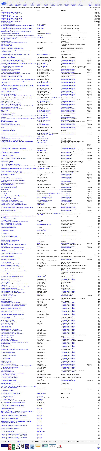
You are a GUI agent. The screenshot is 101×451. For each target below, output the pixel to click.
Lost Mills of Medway (5, 358)
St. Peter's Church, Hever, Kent (8, 374)
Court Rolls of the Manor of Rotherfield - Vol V (11, 19)
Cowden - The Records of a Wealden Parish (11, 268)
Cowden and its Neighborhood (7, 91)
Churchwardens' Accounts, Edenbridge (9, 200)
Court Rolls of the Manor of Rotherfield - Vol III (11, 16)
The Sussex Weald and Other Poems (9, 340)
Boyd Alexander (40, 249)
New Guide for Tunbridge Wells (8, 57)
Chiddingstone (52, 0)
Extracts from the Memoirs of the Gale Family (11, 104)
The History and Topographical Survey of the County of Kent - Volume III (17, 25)
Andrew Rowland (41, 404)
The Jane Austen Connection (7, 390)
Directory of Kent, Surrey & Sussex (9, 56)
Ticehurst (80, 4)
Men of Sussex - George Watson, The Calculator (12, 310)
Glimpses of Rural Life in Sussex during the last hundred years (15, 283)
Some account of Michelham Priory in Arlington (11, 75)
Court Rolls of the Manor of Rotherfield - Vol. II (11, 13)
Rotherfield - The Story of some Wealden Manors (12, 276)
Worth (73, 5)
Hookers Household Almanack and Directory (11, 223)
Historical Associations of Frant (8, 252)
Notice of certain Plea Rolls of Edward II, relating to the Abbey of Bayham (17, 95)
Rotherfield (46, 4)
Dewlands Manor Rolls (6, 15)
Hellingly (31, 3)
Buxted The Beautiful (5, 282)
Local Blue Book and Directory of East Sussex (11, 171)
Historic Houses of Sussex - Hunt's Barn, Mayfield (12, 333)
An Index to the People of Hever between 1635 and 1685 (14, 435)
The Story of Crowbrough (6, 297)
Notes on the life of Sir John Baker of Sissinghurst (12, 266)
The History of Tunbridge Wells (8, 24)
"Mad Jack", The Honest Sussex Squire (10, 278)
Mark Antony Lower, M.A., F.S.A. (44, 82)
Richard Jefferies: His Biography (8, 241)
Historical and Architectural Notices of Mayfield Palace (13, 61)
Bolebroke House (4, 243)
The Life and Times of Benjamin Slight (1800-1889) (12, 405)
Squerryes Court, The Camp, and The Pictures (11, 178)
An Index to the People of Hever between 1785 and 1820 (14, 425)
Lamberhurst (73, 3)
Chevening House (5, 177)
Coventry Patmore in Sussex (7, 371)
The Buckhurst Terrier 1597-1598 (8, 295)
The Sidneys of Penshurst (6, 220)
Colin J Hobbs (40, 396)
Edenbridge (3, 250)
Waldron (38, 5)
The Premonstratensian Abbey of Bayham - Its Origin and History (15, 81)
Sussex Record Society (66, 295)
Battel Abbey (3, 117)
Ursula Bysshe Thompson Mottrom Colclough (11, 393)
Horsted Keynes (60, 3)
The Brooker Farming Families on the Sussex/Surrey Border (14, 414)
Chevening (39, 0)
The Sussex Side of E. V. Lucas (8, 348)
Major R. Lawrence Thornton (7, 320)
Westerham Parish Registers (7, 427)
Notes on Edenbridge (5, 197)
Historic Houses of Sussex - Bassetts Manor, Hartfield (13, 292)
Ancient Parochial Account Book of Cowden (10, 124)
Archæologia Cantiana (66, 91)
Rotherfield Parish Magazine (7, 255)
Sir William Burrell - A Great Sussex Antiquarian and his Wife (14, 342)
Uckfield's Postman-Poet (6, 361)
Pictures (90, 3)
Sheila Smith (40, 392)
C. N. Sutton (39, 221)
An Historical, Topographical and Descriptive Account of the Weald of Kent (17, 35)
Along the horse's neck (6, 383)
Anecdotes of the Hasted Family (8, 226)
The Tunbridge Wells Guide (7, 27)
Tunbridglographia (5, 356)
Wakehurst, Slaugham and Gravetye (9, 94)
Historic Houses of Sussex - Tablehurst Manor (11, 307)
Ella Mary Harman (41, 376)
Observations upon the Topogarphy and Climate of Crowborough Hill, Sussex (18, 168)
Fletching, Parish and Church (7, 70)
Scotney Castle (4, 181)
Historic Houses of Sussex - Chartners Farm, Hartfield (13, 305)
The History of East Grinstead (7, 230)
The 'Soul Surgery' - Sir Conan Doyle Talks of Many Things (14, 270)
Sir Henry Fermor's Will (6, 22)
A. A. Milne (3, 359)
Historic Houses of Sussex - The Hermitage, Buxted (12, 289)
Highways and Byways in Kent (7, 256)
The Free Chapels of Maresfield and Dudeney (11, 89)
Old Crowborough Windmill (7, 324)
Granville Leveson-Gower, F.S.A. (44, 195)
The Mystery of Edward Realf (7, 399)
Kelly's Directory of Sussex (7, 161)
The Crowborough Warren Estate (8, 380)
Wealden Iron (4, 285)
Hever (46, 3)
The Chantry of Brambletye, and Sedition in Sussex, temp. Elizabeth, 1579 (18, 79)
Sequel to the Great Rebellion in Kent (9, 107)
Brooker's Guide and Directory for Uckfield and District (13, 183)
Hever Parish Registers (6, 410)
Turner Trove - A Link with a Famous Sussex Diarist (12, 314)
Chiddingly (46, 0)
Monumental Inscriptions (6, 260)
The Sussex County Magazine (68, 270)
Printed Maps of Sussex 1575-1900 (9, 379)
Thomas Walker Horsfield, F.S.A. (44, 54)
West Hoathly (59, 5)
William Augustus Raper (6, 326)
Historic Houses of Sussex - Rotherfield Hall (11, 280)
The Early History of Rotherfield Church (10, 206)
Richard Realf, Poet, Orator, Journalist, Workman (12, 392)
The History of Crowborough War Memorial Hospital (12, 373)
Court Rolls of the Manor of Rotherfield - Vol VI (11, 21)
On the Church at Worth (6, 78)
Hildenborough (52, 3)
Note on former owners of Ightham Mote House (11, 212)
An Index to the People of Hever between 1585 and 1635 (14, 437)
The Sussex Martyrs (5, 64)
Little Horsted (18, 4)
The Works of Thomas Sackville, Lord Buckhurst (12, 99)
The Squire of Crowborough (7, 368)
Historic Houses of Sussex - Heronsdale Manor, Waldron (13, 313)
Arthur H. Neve (40, 294)
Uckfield (25, 5)
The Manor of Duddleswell (7, 396)
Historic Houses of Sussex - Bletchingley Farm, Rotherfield (14, 304)
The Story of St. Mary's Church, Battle (9, 377)
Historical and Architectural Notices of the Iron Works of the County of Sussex (18, 63)
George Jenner (40, 136)
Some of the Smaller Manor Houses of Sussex (11, 263)
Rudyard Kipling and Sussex (7, 323)
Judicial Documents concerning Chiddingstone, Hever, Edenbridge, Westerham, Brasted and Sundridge (16, 422)
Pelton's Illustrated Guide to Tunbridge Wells (11, 164)
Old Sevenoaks (4, 214)
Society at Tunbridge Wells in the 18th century (11, 253)
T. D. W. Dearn (40, 35)
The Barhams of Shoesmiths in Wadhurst (10, 258)
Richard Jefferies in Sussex (7, 327)
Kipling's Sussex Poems (6, 345)
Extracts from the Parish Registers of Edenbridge (12, 201)
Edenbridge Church (5, 193)
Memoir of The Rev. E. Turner (7, 147)
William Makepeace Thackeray (44, 102)
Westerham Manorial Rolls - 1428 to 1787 (10, 428)
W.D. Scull (39, 243)
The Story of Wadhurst (6, 262)
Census (90, 0)
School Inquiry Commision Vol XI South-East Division (13, 126)
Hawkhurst (18, 3)
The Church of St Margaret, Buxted (9, 88)
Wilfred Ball (39, 232)
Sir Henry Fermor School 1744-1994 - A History (11, 384)
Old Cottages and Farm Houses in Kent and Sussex (12, 209)
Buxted (32, 0)
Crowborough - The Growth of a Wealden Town (11, 382)
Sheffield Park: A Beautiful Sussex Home (10, 275)
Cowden (59, 0)
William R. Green (41, 431)
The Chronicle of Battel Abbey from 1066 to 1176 (12, 66)
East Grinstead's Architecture (7, 362)
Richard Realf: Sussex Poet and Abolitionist (10, 302)
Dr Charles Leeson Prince (43, 168)
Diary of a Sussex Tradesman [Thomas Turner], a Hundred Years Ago (16, 97)
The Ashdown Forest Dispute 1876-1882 (10, 389)
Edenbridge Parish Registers (7, 408)
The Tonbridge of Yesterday (7, 294)
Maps (90, 5)
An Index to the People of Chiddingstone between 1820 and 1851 (15, 420)
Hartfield (11, 3)
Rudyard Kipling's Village (6, 311)
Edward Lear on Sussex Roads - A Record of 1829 (12, 318)
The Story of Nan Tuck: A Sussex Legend (10, 367)
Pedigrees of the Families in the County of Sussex (12, 48)
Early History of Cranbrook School (8, 259)
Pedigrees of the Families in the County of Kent (11, 47)
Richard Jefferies (40, 204)
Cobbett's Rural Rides (6, 169)
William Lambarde (41, 37)
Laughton (80, 3)
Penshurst (39, 4)
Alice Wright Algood (41, 393)
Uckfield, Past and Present (7, 101)
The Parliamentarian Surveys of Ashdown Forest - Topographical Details (17, 365)
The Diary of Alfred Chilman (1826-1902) (10, 424)
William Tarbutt (40, 118)
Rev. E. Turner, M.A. (49, 134)
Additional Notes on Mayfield (7, 129)
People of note (97, 4)
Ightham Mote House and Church (8, 210)
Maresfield (25, 4)
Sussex (2, 232)
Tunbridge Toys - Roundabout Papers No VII (11, 102)
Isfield (66, 3)
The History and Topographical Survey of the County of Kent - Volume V (17, 28)
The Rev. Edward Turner (42, 117)
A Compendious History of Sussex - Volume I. (11, 138)
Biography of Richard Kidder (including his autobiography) (14, 42)
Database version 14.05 (13, 441)
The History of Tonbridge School (8, 130)
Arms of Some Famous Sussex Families (10, 332)
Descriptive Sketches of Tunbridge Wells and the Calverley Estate (16, 50)
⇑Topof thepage (98, 446)
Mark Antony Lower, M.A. (42, 64)
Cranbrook (66, 0)
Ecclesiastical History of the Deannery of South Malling (13, 148)
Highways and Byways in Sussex (8, 227)
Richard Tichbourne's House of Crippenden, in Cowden (13, 158)
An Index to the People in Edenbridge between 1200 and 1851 (15, 417)
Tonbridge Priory (4, 159)
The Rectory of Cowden (6, 191)
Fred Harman (77, 376)
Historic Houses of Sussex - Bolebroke (9, 291)
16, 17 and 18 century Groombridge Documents (12, 402)
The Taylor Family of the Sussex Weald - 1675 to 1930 (13, 400)
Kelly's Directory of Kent (6, 162)
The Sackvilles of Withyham (7, 351)
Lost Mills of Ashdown (5, 343)
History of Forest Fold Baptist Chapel (9, 288)
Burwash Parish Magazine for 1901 (9, 218)
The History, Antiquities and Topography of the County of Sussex (15, 54)
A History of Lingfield (5, 299)
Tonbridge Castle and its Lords (7, 174)
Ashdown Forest (11, 0)
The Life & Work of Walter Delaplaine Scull (10, 394)
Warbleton (46, 5)
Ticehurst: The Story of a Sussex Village (10, 265)
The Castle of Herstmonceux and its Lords (10, 72)
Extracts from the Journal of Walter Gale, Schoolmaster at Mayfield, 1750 (17, 86)
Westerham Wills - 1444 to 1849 (8, 430)
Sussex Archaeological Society (68, 58)
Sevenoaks (59, 4)
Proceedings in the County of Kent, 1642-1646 (11, 76)
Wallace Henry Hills (41, 230)
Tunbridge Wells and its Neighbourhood (10, 33)
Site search (97, 3)
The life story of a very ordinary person (9, 376)
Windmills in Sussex (5, 317)
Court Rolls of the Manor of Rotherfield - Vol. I (11, 12)
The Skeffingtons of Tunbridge (7, 155)
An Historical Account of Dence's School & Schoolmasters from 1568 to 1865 (18, 118)
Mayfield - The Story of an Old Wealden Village (11, 224)
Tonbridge (11, 5)
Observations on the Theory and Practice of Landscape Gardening (16, 31)
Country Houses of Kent (6, 301)
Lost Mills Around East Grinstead (8, 355)
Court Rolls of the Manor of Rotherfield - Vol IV (11, 18)
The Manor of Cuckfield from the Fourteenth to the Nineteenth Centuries (17, 207)
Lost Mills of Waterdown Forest (8, 352)
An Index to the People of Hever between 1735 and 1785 (14, 432)
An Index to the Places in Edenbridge (9, 418)
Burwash (25, 0)
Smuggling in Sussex (5, 92)
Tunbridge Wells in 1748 (6, 44)
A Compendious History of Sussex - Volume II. (11, 140)
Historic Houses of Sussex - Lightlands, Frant (11, 316)
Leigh (11, 4)
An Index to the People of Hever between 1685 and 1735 (14, 434)
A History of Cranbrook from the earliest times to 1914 (13, 407)
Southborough (66, 4)
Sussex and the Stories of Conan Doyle (10, 329)
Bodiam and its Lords (5, 82)
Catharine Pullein (41, 276)
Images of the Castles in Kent (7, 404)
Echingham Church (5, 84)
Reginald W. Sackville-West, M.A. (44, 99)
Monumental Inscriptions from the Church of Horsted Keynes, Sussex (16, 172)
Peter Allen (39, 407)
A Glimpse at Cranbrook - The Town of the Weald (12, 203)
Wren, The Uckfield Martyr (6, 337)
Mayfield (31, 4)
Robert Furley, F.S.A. (41, 142)
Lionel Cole (39, 408)
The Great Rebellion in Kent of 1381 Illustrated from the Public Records (17, 105)
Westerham (52, 5)
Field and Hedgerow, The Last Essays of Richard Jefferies (14, 204)
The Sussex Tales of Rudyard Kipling (9, 321)
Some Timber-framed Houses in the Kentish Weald (12, 247)
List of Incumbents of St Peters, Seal (9, 187)
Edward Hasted (40, 25)
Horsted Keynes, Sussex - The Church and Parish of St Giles (14, 349)
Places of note (97, 5)
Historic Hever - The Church (7, 229)
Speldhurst (73, 4)
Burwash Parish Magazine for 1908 (9, 236)
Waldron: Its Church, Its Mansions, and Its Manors (12, 108)
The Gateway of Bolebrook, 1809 (8, 354)
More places (80, 5)
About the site (97, 0)
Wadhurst (32, 5)
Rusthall (52, 4)
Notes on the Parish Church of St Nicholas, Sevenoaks (13, 244)
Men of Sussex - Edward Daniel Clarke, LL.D (11, 308)
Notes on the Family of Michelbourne (9, 235)
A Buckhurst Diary (5, 346)
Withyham (66, 5)
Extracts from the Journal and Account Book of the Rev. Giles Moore (16, 58)
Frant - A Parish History (6, 370)
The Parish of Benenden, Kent (7, 184)
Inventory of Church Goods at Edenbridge (10, 198)
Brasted (18, 0)
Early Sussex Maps (5, 279)
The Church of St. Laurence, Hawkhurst (10, 152)
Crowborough (73, 0)
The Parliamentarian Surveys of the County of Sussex (13, 144)
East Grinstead (80, 0)
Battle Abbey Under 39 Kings (7, 335)
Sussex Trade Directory (6, 41)
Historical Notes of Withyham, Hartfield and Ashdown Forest (14, 221)
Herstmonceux (39, 3)
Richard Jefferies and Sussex (7, 339)
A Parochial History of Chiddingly (8, 113)
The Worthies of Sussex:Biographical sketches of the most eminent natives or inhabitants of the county (18, 115)
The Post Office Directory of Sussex (9, 67)
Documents (90, 4)
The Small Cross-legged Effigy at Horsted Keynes (12, 60)
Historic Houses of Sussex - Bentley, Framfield (11, 330)
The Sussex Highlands (6, 273)
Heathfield (25, 3)
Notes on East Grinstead (6, 123)
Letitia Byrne (48, 33)
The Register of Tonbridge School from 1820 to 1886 (12, 180)
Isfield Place (3, 120)
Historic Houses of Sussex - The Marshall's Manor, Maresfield (15, 286)
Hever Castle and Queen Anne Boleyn (9, 53)
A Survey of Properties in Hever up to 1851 (10, 438)
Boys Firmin (39, 186)
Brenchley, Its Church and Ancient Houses (10, 157)
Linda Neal (39, 400)
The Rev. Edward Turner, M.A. (44, 85)
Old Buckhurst (4, 246)
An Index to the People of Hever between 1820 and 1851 (14, 415)
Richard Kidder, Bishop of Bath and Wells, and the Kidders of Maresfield (17, 85)
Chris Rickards (64, 424)
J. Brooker (63, 183)
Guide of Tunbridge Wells (6, 45)
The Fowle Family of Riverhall (7, 431)
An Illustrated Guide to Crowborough (9, 186)
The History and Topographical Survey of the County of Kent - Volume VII (17, 30)
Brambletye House (5, 39)
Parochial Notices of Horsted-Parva (9, 134)
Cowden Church (4, 189)
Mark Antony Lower (41, 63)
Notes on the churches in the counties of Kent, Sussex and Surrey (16, 73)
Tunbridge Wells (18, 5)
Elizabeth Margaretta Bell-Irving (44, 224)
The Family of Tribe (5, 233)
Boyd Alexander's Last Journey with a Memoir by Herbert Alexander (16, 249)
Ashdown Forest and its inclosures (8, 364)
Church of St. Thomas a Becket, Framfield (10, 69)
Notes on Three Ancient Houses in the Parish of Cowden (13, 195)
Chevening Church (5, 175)
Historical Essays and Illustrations (8, 397)
